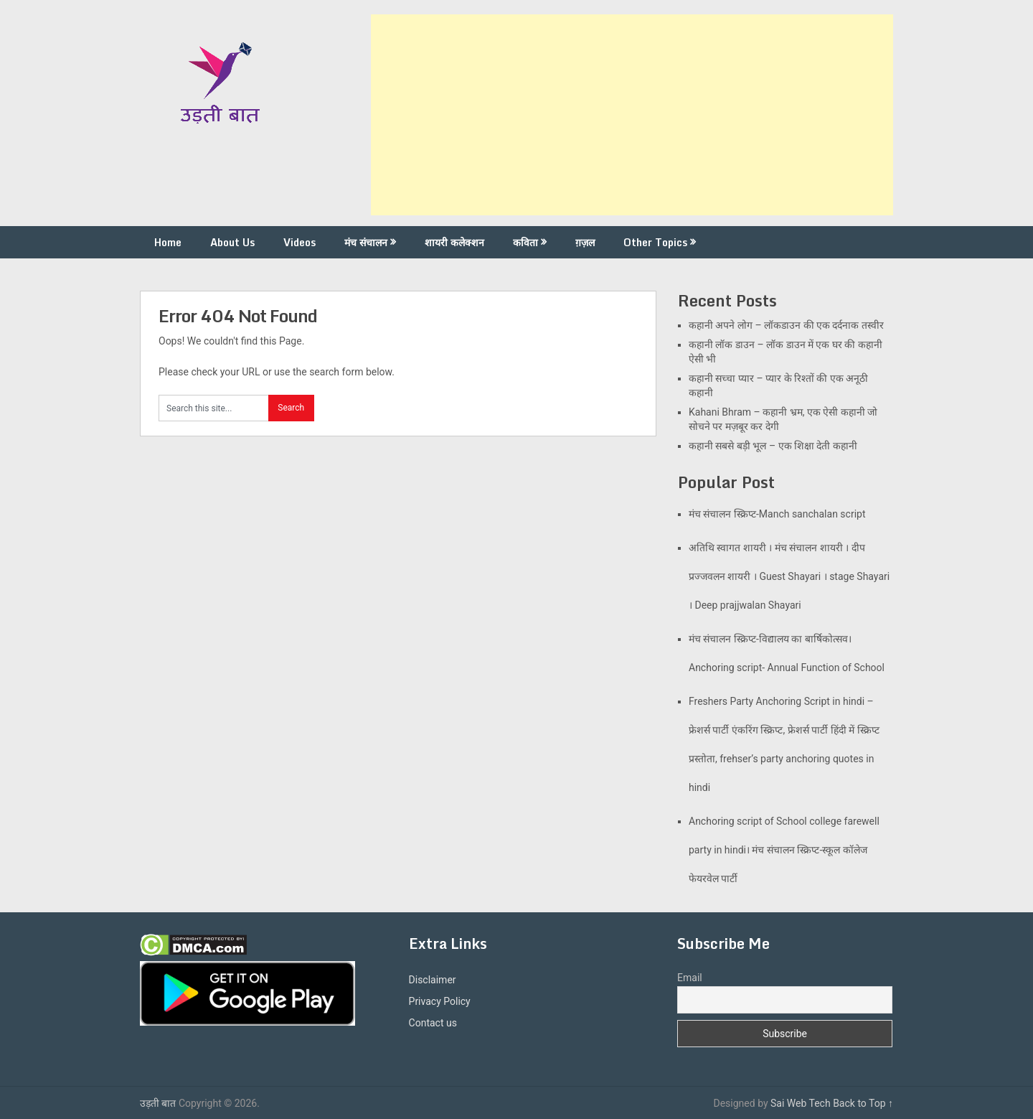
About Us (232, 242)
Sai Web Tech (800, 1103)
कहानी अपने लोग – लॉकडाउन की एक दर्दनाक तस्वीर (786, 325)
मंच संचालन (365, 242)
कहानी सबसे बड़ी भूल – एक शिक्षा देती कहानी (773, 445)
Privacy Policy (440, 1001)
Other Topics (655, 242)
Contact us (433, 1023)
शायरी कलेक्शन (454, 242)
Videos (299, 242)
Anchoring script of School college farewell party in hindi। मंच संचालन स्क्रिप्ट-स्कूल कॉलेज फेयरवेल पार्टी (784, 849)
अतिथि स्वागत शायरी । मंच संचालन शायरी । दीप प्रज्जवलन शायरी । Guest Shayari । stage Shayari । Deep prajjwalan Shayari (789, 576)
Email (689, 977)
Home (167, 242)
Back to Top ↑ (863, 1103)
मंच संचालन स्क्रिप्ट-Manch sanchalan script (777, 514)
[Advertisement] (632, 114)
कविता (525, 242)
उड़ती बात (158, 1103)
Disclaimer (432, 979)
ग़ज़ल (585, 242)
